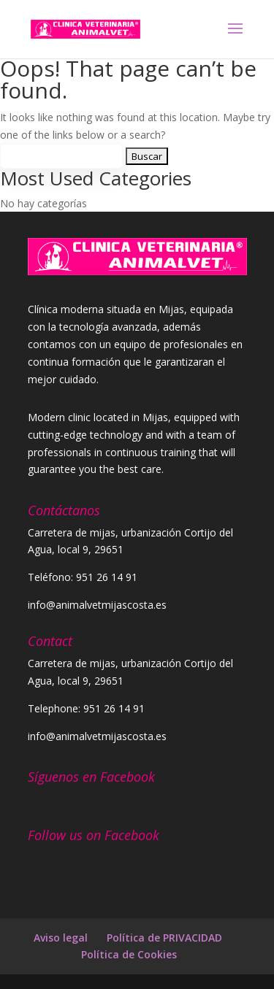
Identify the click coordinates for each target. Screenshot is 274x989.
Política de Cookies (129, 954)
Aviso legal (61, 937)
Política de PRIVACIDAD (166, 937)
